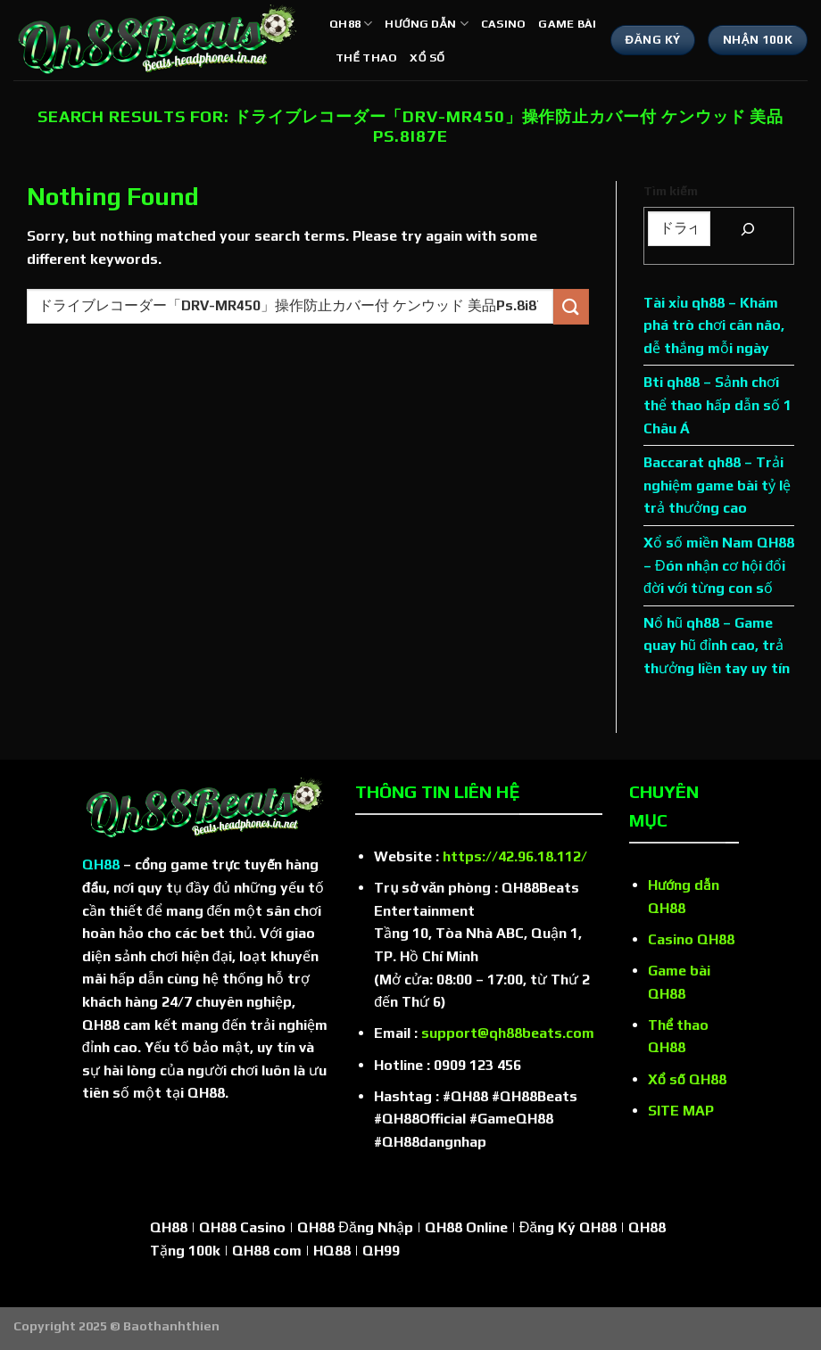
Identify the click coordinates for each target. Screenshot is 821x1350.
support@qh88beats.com (507, 1033)
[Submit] (571, 306)
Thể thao (366, 57)
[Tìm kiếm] (747, 228)
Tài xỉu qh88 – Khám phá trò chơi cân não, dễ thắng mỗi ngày (713, 325)
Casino (504, 23)
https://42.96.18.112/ (515, 856)
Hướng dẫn (426, 23)
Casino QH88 (691, 939)
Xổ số (427, 57)
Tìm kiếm (670, 191)
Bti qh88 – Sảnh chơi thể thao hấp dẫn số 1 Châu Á (717, 405)
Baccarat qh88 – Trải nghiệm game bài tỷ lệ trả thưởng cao (717, 485)
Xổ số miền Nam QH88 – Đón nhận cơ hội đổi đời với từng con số (718, 565)
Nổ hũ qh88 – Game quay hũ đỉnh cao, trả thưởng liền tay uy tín (716, 645)
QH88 (350, 23)
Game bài (567, 23)
